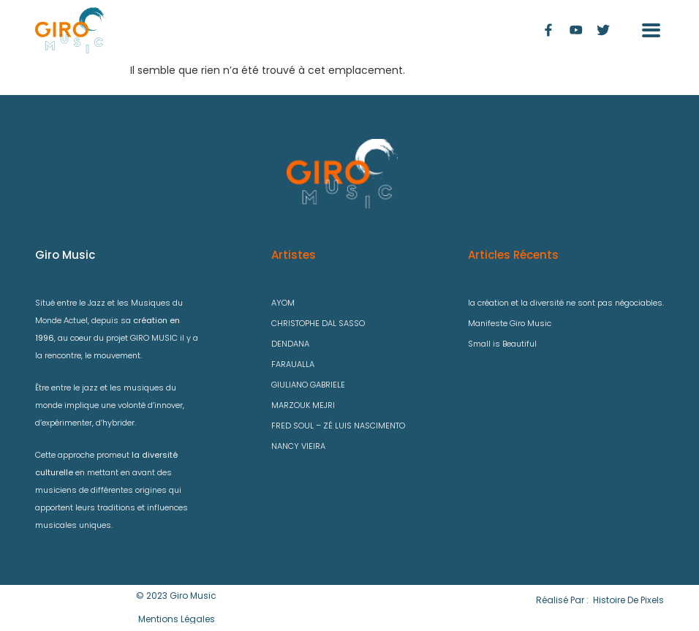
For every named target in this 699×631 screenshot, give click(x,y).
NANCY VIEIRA (298, 446)
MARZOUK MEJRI (303, 405)
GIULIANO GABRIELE (308, 384)
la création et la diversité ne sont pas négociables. (566, 303)
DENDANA (290, 343)
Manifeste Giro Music (509, 323)
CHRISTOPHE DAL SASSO (318, 323)
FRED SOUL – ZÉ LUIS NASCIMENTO (338, 425)
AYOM (283, 303)
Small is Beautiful (502, 343)
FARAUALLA (292, 364)
